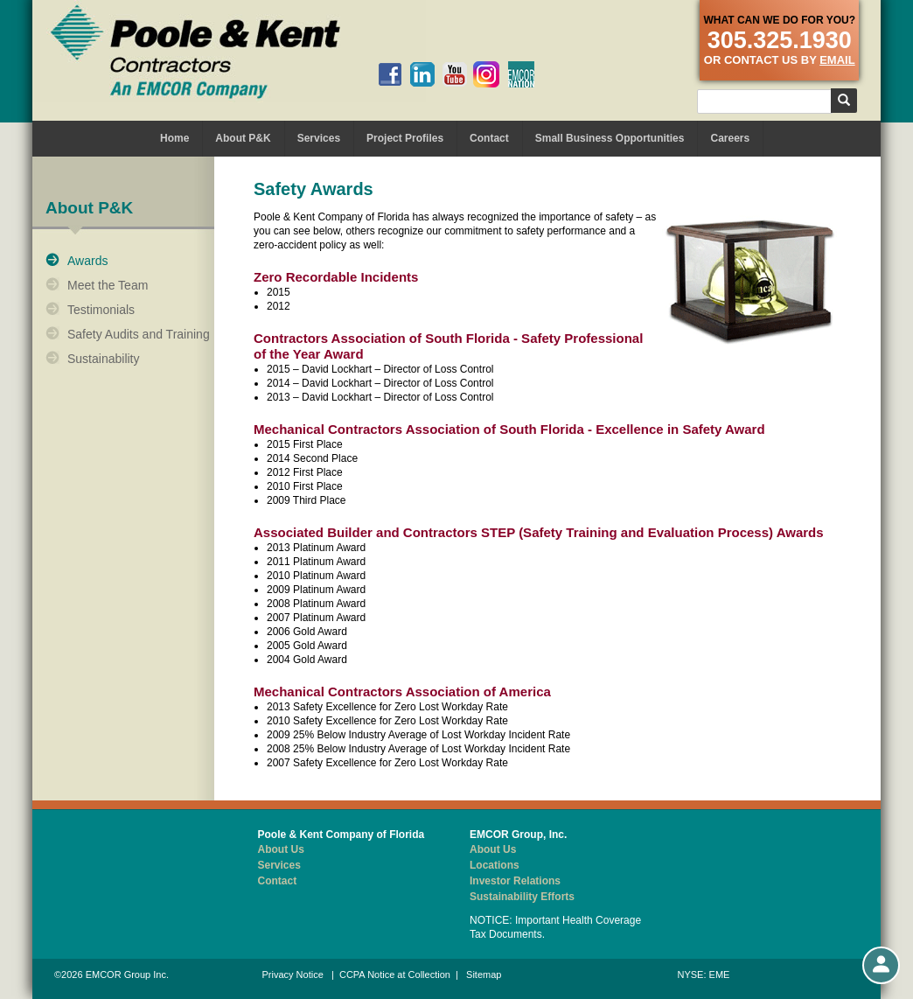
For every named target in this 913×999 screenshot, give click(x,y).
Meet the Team (107, 285)
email (836, 59)
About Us (281, 849)
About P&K (242, 138)
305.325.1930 (779, 40)
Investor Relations (515, 881)
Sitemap (483, 974)
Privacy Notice (293, 974)
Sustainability (103, 359)
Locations (494, 865)
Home (174, 138)
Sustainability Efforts (522, 897)
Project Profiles (404, 138)
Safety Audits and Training (138, 334)
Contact (489, 138)
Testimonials (101, 310)
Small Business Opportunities (610, 138)
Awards (87, 261)
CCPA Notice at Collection (394, 974)
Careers (729, 138)
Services (318, 138)
